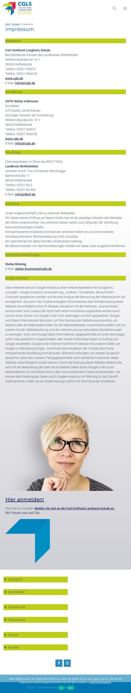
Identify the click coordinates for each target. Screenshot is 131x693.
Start (7, 24)
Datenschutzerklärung (100, 682)
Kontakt (16, 24)
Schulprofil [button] (13, 579)
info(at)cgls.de (25, 83)
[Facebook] (58, 663)
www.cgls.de (14, 78)
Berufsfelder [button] (14, 592)
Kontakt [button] (11, 647)
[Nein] (126, 684)
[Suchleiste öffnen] (114, 8)
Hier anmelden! (24, 499)
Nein (70, 688)
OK (61, 688)
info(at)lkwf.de (25, 194)
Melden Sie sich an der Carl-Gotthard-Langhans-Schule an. (75, 508)
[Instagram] (67, 663)
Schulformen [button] (14, 607)
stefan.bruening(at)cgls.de (33, 269)
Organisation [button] (14, 620)
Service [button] (10, 635)
